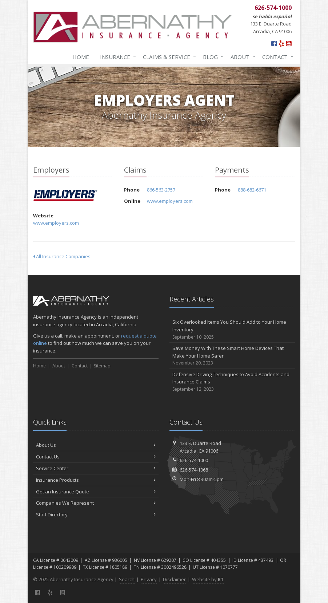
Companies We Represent (96, 503)
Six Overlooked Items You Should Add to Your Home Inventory (232, 329)
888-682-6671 (252, 189)
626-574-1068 (194, 469)
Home (80, 56)
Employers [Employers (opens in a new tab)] (65, 196)
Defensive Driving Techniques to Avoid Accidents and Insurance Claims (232, 382)
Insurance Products (96, 480)
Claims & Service (168, 57)
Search (127, 579)
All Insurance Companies (62, 256)
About (241, 57)
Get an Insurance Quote (96, 491)
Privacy (149, 579)
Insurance (116, 57)
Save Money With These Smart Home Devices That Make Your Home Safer (232, 356)
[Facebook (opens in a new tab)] (274, 43)
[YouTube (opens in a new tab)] (288, 43)
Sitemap (102, 366)
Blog (212, 57)
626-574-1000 (194, 460)
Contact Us (96, 456)
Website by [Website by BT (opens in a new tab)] (208, 579)
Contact (276, 57)
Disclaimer (174, 579)
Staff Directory (96, 514)
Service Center (96, 468)
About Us (96, 445)
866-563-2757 (161, 189)
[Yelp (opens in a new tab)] (281, 43)
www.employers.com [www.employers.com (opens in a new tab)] (56, 223)
